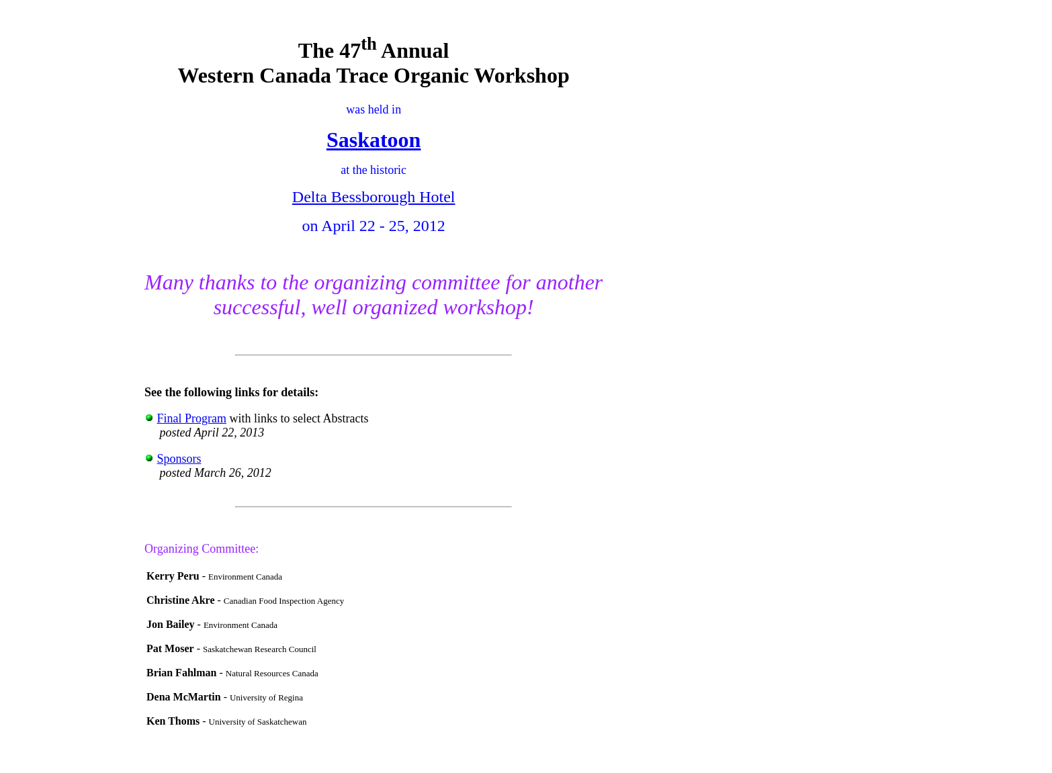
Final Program (192, 418)
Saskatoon (373, 140)
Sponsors (179, 458)
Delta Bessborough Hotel (373, 197)
